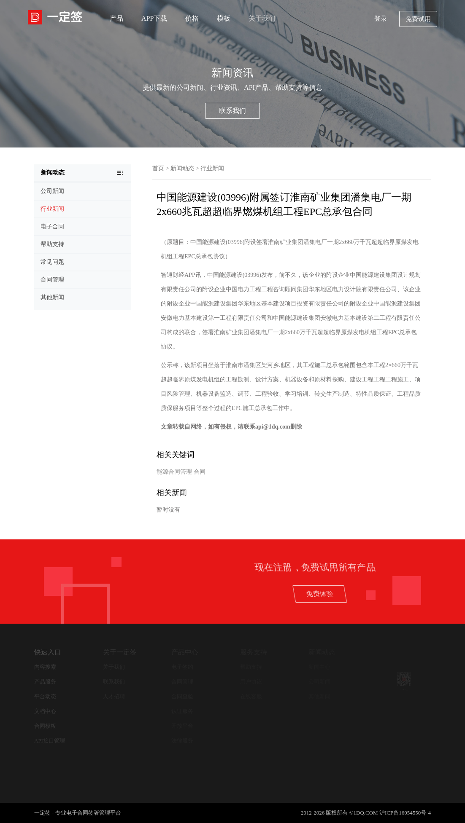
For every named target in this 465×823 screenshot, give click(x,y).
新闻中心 (319, 667)
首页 (158, 168)
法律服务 (182, 740)
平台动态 (45, 696)
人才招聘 (114, 696)
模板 (223, 18)
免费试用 (418, 19)
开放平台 (182, 726)
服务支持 (253, 652)
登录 (380, 18)
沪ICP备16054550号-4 (405, 813)
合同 (199, 472)
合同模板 (45, 726)
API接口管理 (49, 740)
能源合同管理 (174, 472)
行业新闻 (212, 168)
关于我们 (262, 18)
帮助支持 (251, 667)
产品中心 (184, 652)
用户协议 (251, 681)
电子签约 (182, 667)
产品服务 (45, 681)
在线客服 (251, 696)
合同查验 (182, 696)
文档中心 (45, 711)
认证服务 (182, 711)
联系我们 (232, 110)
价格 (192, 18)
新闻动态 (182, 168)
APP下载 (154, 18)
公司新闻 (319, 681)
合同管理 (182, 681)
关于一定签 (120, 652)
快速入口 (47, 652)
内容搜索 (45, 667)
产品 (116, 18)
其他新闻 (319, 696)
